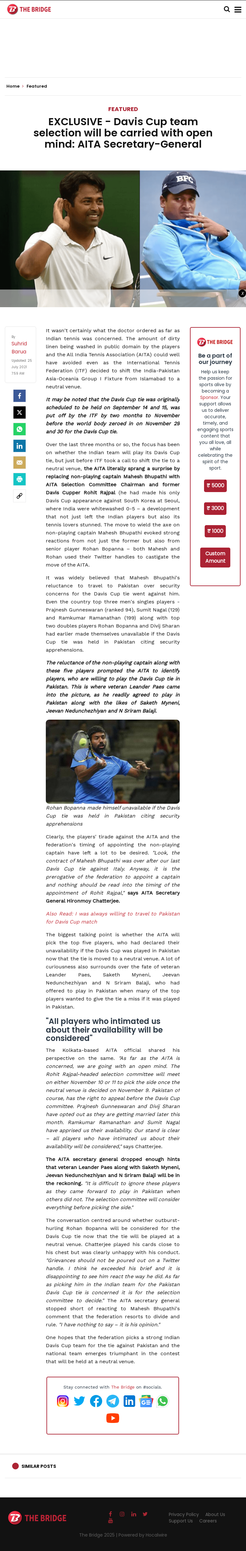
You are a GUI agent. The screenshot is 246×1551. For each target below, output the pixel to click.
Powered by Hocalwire (143, 1535)
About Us (215, 1514)
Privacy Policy (184, 1514)
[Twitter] (19, 412)
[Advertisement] (123, 58)
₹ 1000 (215, 531)
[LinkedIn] (19, 445)
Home (15, 86)
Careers (208, 1521)
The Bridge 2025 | (99, 1535)
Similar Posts (38, 1466)
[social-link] (19, 496)
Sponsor (209, 397)
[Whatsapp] (19, 429)
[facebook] (19, 395)
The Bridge (123, 1387)
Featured (123, 109)
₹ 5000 (215, 485)
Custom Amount (215, 557)
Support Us (181, 1521)
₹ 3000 (215, 508)
